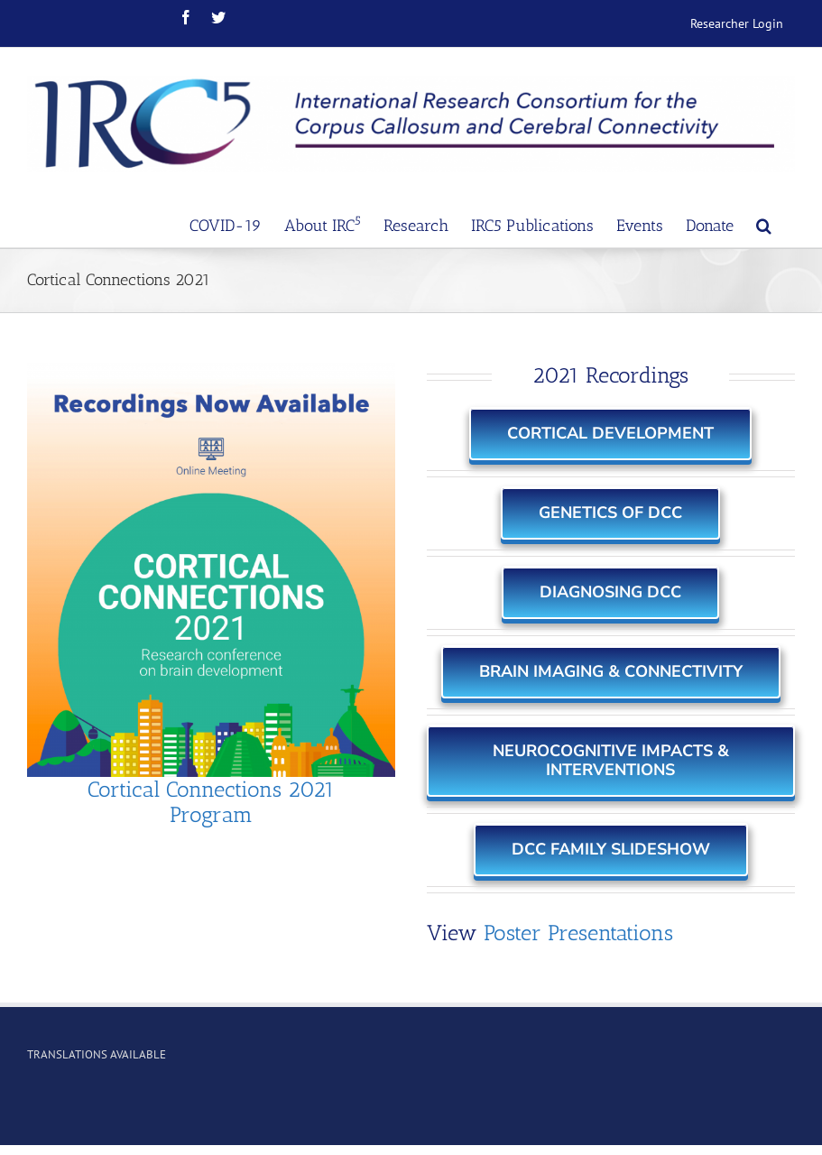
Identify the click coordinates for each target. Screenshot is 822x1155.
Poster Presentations (578, 932)
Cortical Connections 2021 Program (211, 802)
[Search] (764, 223)
